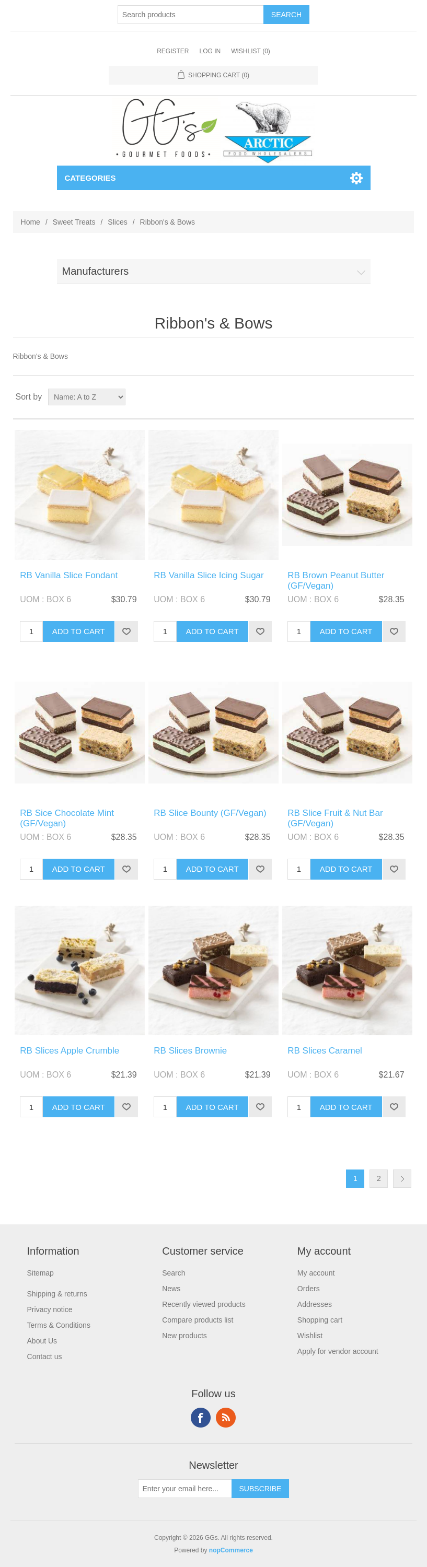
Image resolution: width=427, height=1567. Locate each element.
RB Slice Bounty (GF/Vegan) (210, 813)
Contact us (44, 1356)
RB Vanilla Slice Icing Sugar (208, 575)
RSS (226, 1418)
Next (402, 1179)
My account (316, 1273)
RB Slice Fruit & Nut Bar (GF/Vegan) (335, 818)
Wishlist (309, 1335)
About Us (42, 1341)
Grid (386, 397)
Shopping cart (319, 1320)
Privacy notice (50, 1309)
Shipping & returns (57, 1294)
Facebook (201, 1418)
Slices (117, 222)
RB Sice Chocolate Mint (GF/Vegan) (67, 818)
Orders (308, 1288)
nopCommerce (231, 1550)
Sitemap (40, 1273)
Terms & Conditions (58, 1325)
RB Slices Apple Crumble (69, 1051)
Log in (210, 51)
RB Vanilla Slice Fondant (69, 575)
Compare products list (197, 1320)
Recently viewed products (204, 1304)
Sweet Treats (74, 222)
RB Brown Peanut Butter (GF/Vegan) (335, 580)
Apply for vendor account (337, 1351)
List (405, 397)
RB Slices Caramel (324, 1051)
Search (173, 1273)
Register (173, 51)
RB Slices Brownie (190, 1051)
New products (184, 1335)
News (171, 1288)
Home (30, 222)
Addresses (314, 1304)
